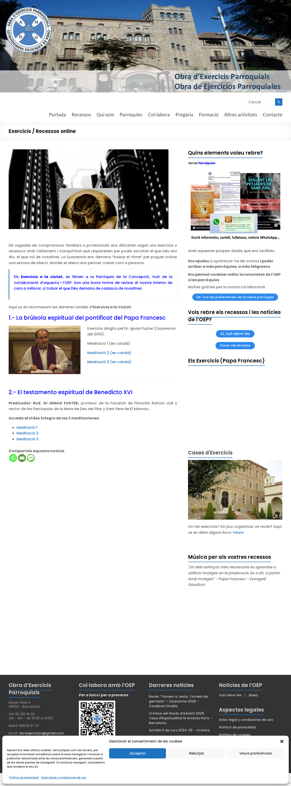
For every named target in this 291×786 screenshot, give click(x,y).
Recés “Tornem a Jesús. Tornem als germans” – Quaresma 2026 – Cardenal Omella (178, 701)
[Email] (22, 458)
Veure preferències (255, 753)
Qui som (105, 114)
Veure (238, 532)
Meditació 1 (27, 427)
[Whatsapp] (13, 458)
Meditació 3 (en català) (109, 362)
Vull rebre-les (230, 695)
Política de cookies (235, 734)
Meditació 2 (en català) (109, 352)
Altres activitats (240, 114)
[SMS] (31, 458)
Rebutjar (196, 753)
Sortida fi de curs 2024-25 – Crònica (179, 730)
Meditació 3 (27, 439)
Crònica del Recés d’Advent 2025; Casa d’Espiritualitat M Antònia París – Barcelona (180, 718)
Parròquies (131, 114)
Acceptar (138, 753)
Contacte (272, 114)
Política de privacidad (24, 777)
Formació (208, 114)
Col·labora (159, 114)
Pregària (184, 114)
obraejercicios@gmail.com (41, 733)
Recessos (81, 114)
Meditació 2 (27, 433)
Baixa (253, 695)
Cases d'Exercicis (210, 452)
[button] (282, 741)
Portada (57, 114)
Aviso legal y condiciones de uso (63, 777)
